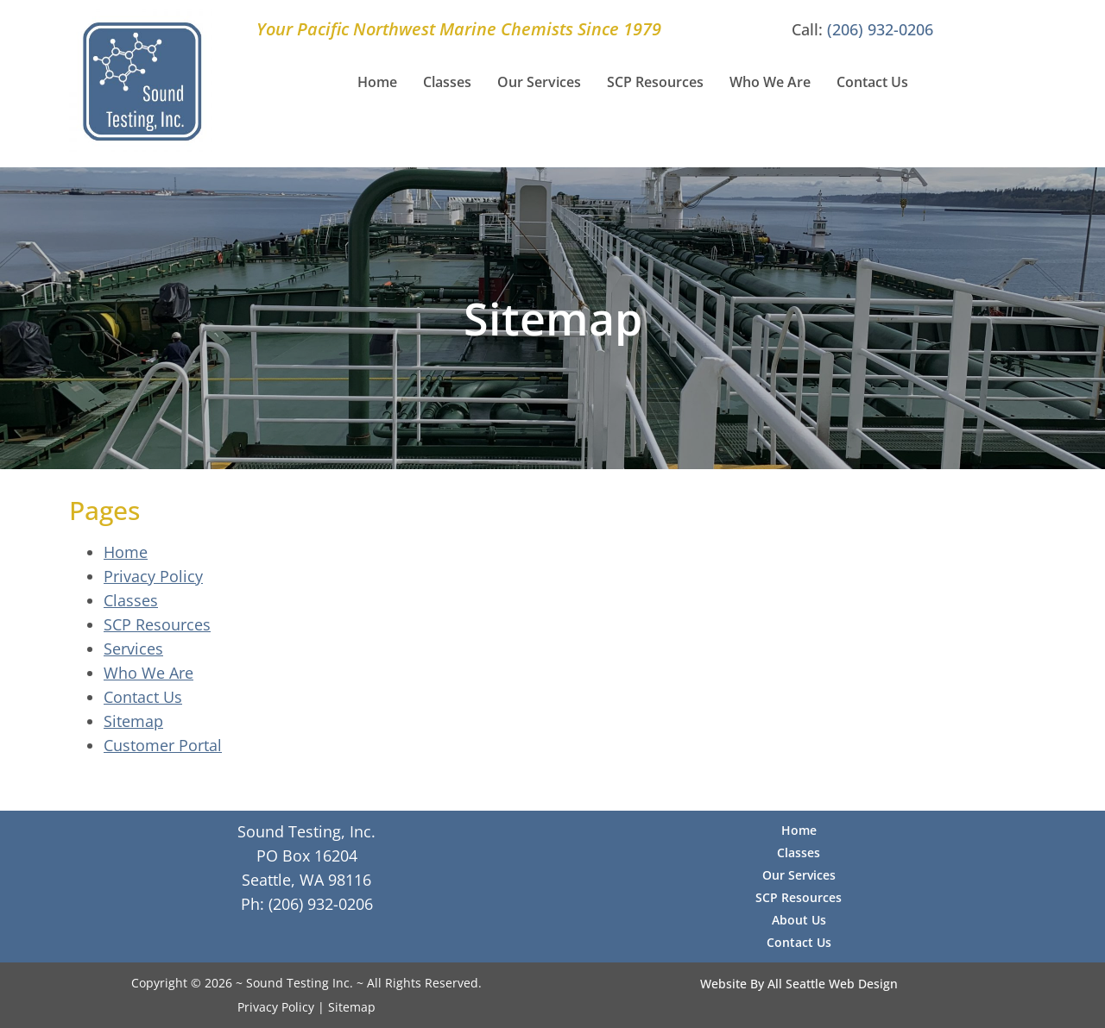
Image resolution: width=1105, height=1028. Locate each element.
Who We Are (770, 81)
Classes (447, 81)
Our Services (539, 81)
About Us (799, 920)
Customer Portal (163, 745)
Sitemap (133, 721)
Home (377, 81)
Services (133, 648)
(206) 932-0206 (880, 29)
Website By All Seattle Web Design (799, 983)
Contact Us (872, 81)
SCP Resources (655, 81)
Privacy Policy (153, 576)
